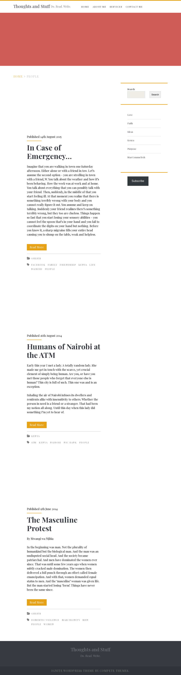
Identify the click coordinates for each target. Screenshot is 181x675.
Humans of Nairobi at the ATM (64, 305)
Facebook (38, 264)
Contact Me (134, 6)
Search (131, 89)
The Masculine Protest (64, 479)
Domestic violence (45, 619)
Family (52, 264)
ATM (34, 442)
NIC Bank (70, 442)
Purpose (131, 148)
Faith (130, 123)
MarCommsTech (136, 157)
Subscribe (138, 180)
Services (116, 6)
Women (49, 624)
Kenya (82, 264)
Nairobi (36, 268)
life (92, 264)
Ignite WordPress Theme (72, 671)
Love (130, 114)
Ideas (130, 131)
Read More (38, 247)
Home (85, 6)
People (50, 268)
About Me (99, 6)
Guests (36, 258)
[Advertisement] (90, 39)
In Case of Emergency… (64, 106)
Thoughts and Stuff (31, 6)
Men (86, 619)
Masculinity (71, 619)
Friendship (68, 264)
